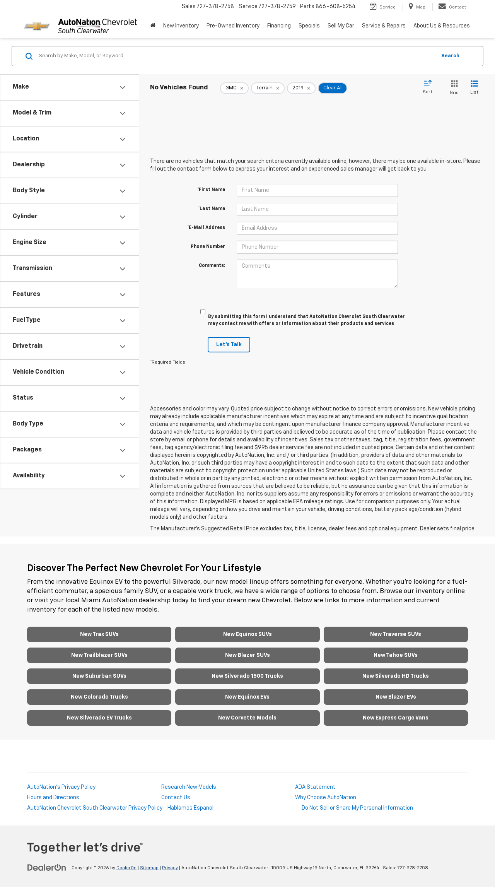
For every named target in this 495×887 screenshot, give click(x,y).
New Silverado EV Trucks (99, 718)
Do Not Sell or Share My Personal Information (357, 808)
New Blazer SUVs (247, 655)
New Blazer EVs (396, 697)
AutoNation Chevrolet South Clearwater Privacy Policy (94, 808)
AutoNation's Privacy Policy (61, 787)
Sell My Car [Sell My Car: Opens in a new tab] (341, 26)
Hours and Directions (53, 797)
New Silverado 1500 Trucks (247, 676)
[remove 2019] (301, 88)
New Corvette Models (247, 718)
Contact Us (175, 797)
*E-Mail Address (206, 228)
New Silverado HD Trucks (395, 676)
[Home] (153, 26)
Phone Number (208, 246)
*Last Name (211, 209)
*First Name (211, 190)
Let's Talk (229, 344)
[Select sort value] (430, 87)
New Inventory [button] (181, 26)
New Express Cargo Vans (395, 718)
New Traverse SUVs (395, 634)
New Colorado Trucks (99, 697)
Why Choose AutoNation (325, 797)
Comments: (212, 265)
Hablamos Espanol (190, 808)
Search (450, 55)
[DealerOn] (47, 867)
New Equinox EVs (247, 697)
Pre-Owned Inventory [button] (233, 26)
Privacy (170, 868)
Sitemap (149, 868)
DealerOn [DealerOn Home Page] (126, 868)
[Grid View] (452, 88)
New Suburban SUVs (99, 676)
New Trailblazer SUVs (99, 655)
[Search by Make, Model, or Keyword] (236, 56)
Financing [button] (279, 26)
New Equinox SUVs (247, 634)
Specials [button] (309, 26)
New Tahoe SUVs (396, 655)
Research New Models (188, 787)
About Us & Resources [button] (441, 26)
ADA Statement (315, 787)
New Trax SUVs (99, 634)
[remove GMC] (234, 88)
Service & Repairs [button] (384, 26)
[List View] (474, 88)
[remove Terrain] (268, 88)
